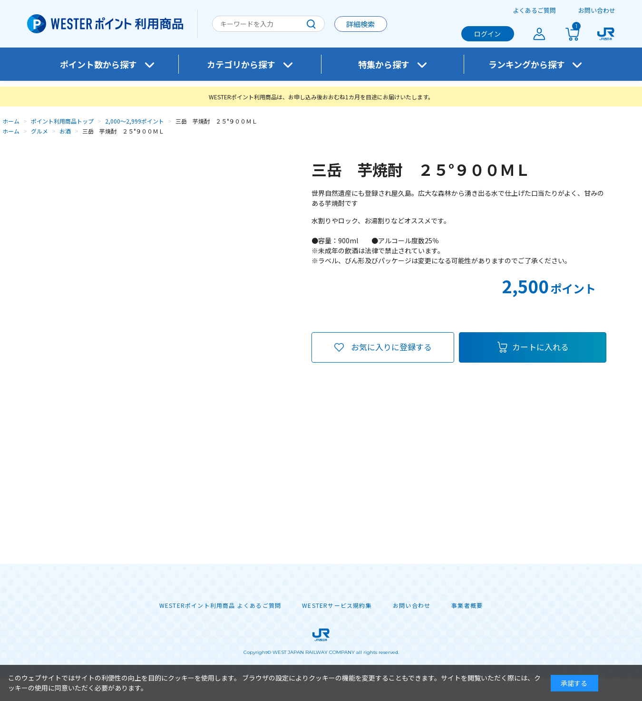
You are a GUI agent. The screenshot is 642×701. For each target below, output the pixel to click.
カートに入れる (540, 347)
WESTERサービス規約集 (337, 605)
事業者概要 (467, 605)
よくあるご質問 (534, 10)
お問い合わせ (596, 10)
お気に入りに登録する (391, 347)
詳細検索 (360, 24)
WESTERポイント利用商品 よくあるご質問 (220, 605)
